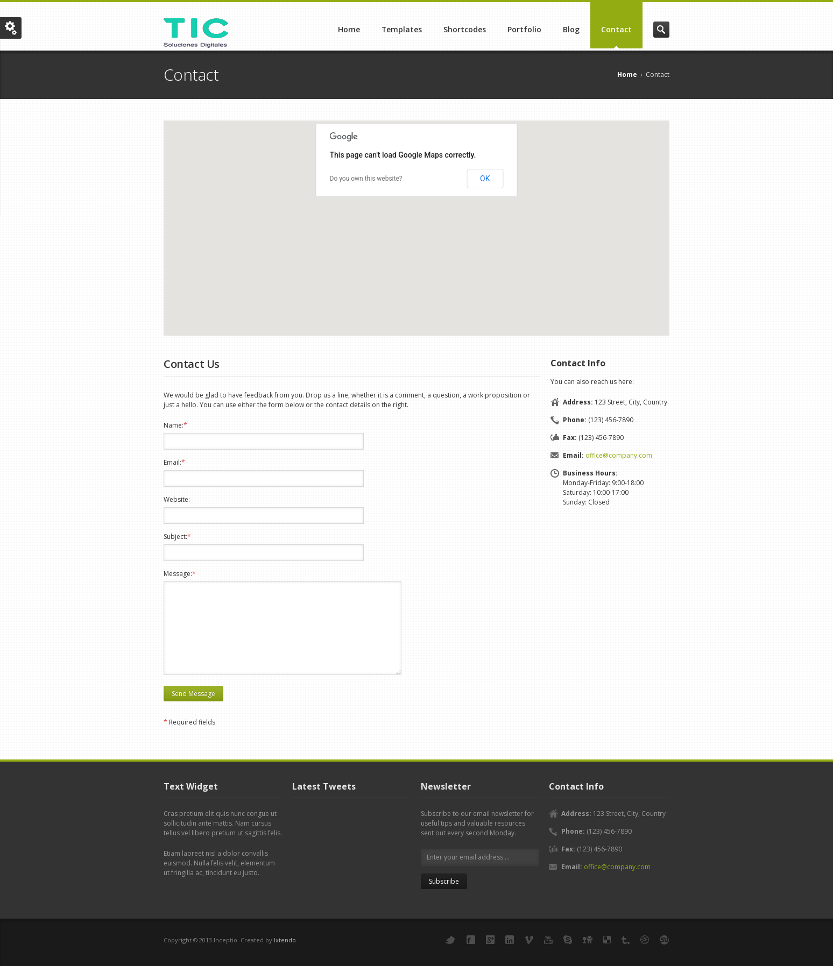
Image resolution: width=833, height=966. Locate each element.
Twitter (450, 940)
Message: (180, 573)
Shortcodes (464, 29)
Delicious (607, 939)
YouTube (548, 940)
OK (485, 178)
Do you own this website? (366, 178)
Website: (177, 499)
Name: (175, 425)
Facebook (471, 939)
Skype (567, 939)
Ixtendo (285, 940)
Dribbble (644, 939)
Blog (571, 29)
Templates (402, 29)
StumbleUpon (664, 939)
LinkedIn (509, 939)
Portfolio (524, 29)
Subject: (177, 536)
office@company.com (618, 455)
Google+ (490, 939)
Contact (616, 29)
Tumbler (626, 940)
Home (349, 29)
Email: (174, 462)
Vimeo (529, 940)
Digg (587, 939)
